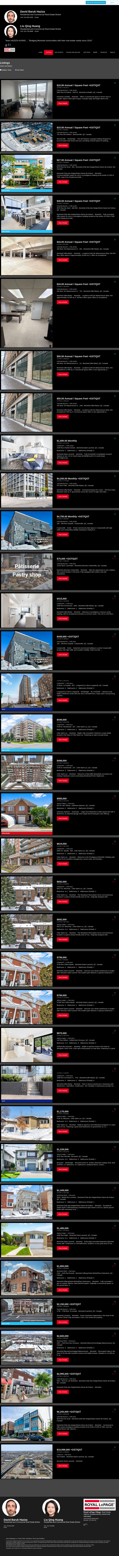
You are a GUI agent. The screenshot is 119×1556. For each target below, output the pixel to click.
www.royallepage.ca (11, 1538)
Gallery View (5, 70)
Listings (49, 52)
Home (40, 52)
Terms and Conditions (38, 1538)
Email (37, 17)
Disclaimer (29, 1538)
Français (103, 52)
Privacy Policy (21, 1538)
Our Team (86, 52)
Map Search (59, 52)
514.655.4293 (28, 17)
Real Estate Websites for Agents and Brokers (32, 1548)
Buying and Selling (73, 52)
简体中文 (112, 52)
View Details (62, 103)
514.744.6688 (28, 31)
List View (19, 70)
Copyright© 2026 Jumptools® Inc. (13, 1548)
